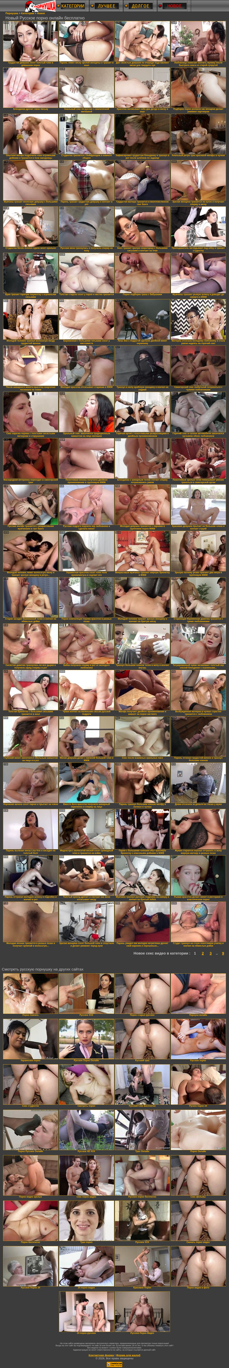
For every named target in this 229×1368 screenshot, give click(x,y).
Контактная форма (101, 1355)
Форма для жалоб (128, 1355)
